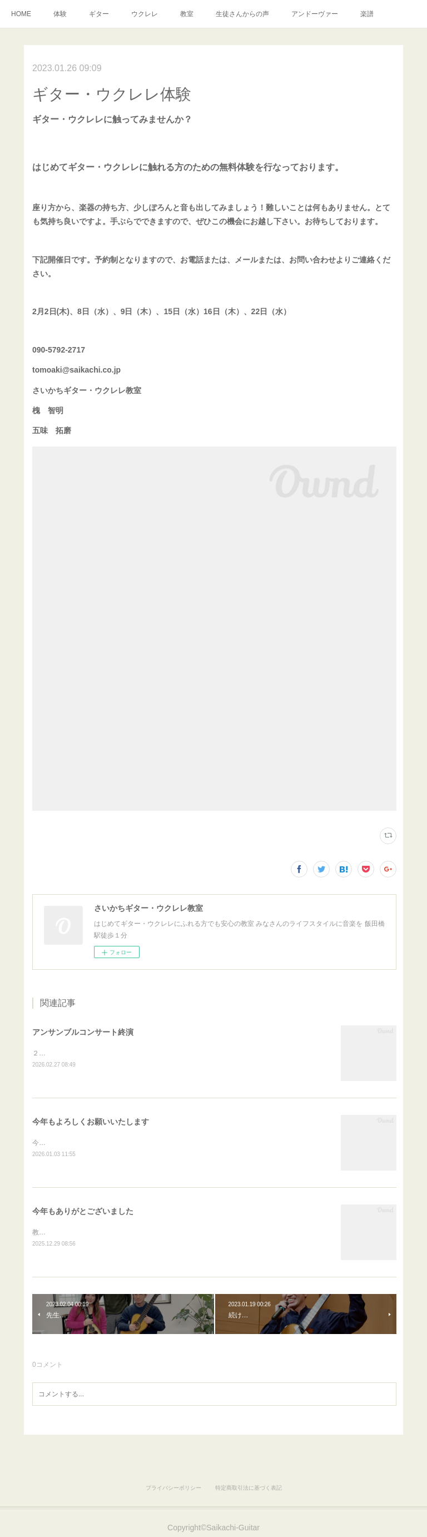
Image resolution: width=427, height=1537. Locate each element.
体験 (60, 14)
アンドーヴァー (314, 14)
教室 (186, 14)
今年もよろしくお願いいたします (90, 1122)
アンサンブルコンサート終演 (82, 1032)
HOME (21, 14)
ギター (99, 14)
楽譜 (367, 14)
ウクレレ (144, 14)
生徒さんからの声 (242, 14)
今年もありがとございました (82, 1212)
